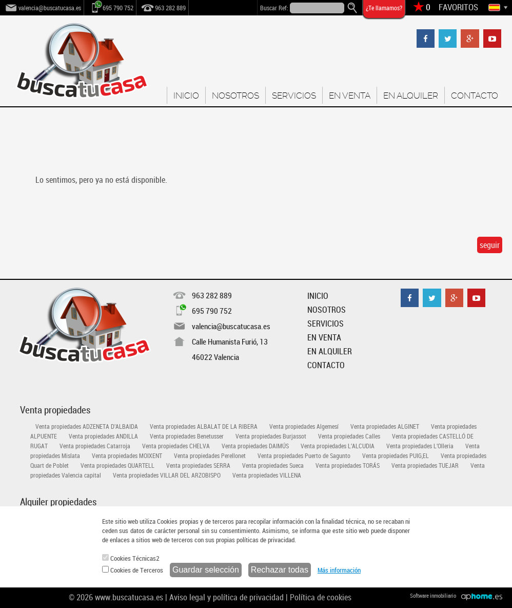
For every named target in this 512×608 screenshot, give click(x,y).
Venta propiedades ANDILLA (103, 436)
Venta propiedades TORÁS (348, 465)
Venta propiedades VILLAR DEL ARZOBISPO (167, 475)
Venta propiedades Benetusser (187, 436)
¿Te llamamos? (384, 8)
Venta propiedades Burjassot (270, 436)
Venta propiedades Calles (349, 436)
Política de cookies (320, 597)
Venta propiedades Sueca (273, 465)
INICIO (186, 95)
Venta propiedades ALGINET (384, 426)
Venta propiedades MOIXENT (127, 455)
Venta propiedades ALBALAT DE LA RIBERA (204, 426)
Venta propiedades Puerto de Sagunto (304, 455)
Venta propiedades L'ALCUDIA (338, 446)
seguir (490, 245)
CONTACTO (474, 95)
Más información (339, 570)
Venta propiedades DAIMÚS (255, 446)
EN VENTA (349, 95)
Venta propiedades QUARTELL (117, 465)
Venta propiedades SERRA (198, 465)
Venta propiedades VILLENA (266, 475)
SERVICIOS (294, 95)
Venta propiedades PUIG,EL (395, 455)
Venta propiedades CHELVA (176, 446)
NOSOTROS (235, 95)
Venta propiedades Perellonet (210, 455)
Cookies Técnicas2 (131, 558)
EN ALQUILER (410, 95)
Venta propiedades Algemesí (304, 426)
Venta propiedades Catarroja (95, 446)
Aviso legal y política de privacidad (226, 597)
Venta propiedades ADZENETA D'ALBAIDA (86, 426)
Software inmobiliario (433, 595)
